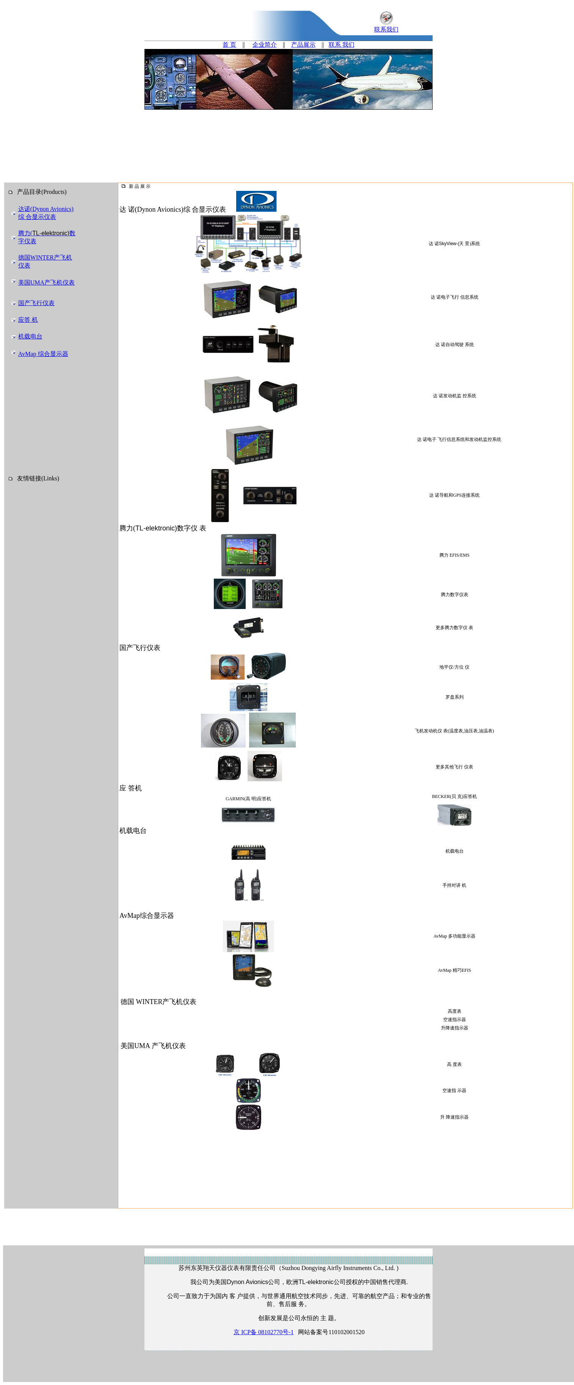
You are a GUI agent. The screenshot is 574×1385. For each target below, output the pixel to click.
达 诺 (454, 243)
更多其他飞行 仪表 (454, 767)
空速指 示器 (454, 1090)
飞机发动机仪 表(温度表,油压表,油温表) (454, 730)
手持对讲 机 (454, 885)
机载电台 (454, 851)
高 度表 (454, 1064)
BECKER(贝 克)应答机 (454, 796)
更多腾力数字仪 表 (454, 627)
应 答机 (130, 788)
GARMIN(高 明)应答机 (248, 798)
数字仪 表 (191, 528)
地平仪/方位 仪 (454, 667)
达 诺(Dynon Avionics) (151, 209)
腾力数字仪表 (454, 594)
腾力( (127, 528)
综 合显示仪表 (204, 209)
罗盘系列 (454, 697)
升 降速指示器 (454, 1117)
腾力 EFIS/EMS (454, 555)
